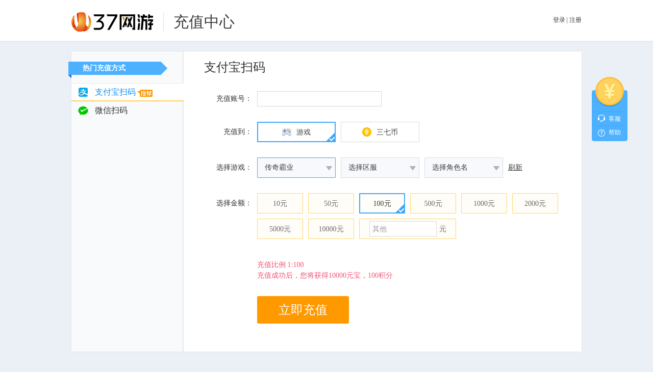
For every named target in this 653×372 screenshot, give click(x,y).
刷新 (515, 167)
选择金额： (234, 203)
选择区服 (362, 167)
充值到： (237, 132)
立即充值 (303, 309)
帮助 (615, 132)
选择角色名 (450, 167)
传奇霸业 (279, 167)
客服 (615, 118)
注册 (575, 19)
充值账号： (234, 98)
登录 (559, 19)
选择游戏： (234, 167)
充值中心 (204, 21)
